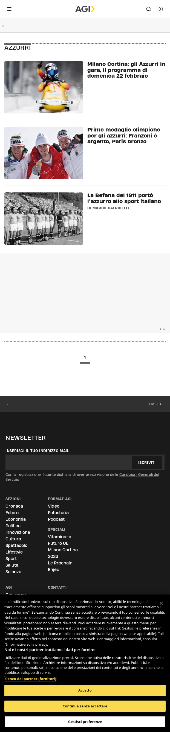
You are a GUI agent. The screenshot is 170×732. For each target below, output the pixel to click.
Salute (11, 565)
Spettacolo (16, 545)
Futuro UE (58, 543)
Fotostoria (58, 512)
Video (53, 506)
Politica (13, 525)
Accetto (85, 690)
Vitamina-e (59, 536)
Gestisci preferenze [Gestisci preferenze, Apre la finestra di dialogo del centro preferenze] (85, 721)
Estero (12, 512)
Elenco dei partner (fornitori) (30, 676)
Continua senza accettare (85, 706)
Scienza (13, 571)
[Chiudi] (161, 603)
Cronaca (14, 506)
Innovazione (17, 532)
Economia (15, 519)
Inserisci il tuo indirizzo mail (37, 450)
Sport (11, 558)
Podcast (56, 519)
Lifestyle (14, 552)
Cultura (13, 538)
